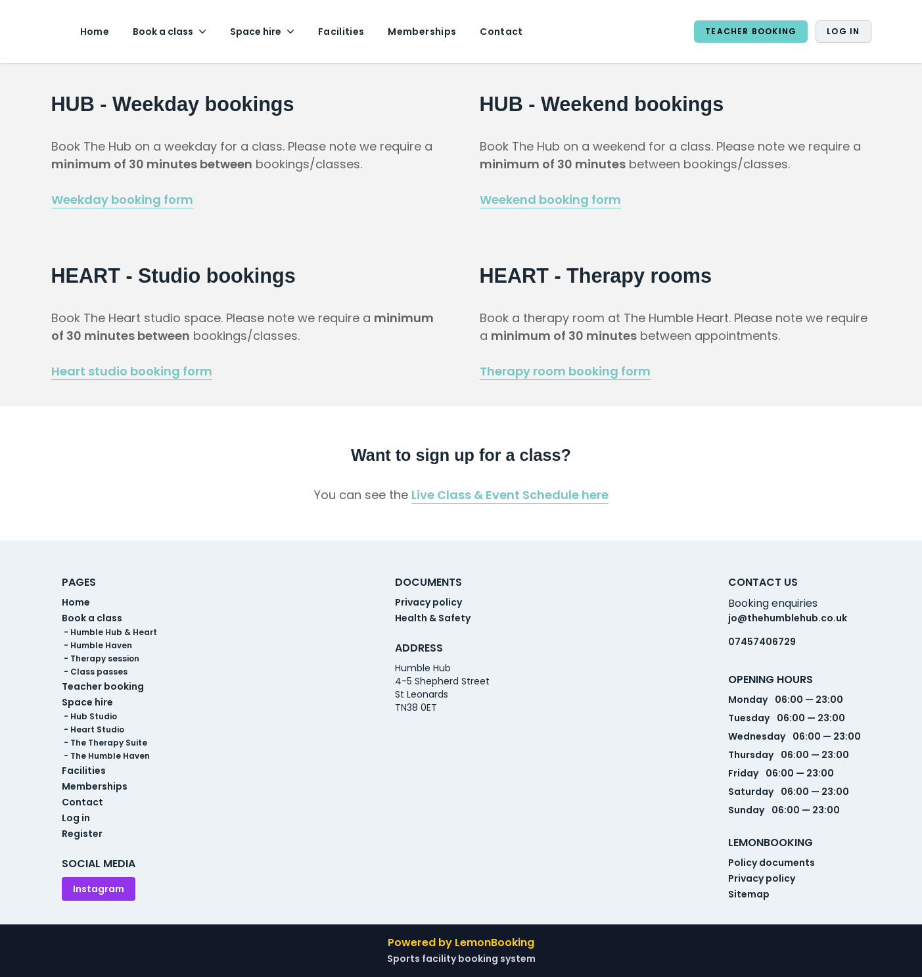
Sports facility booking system (461, 958)
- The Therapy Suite (104, 743)
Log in (843, 31)
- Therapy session (100, 659)
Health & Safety (433, 618)
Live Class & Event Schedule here (510, 495)
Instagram (98, 888)
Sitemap (749, 894)
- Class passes (94, 672)
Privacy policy (428, 602)
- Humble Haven (97, 645)
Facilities (341, 31)
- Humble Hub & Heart (109, 632)
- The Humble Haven (106, 756)
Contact (501, 31)
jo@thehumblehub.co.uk (787, 618)
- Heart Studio (93, 730)
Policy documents (771, 862)
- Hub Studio (89, 716)
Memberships (422, 31)
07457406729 (762, 641)
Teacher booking (750, 31)
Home (94, 31)
